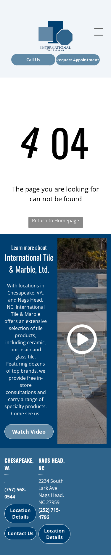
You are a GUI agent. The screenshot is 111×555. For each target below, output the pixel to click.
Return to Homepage (55, 220)
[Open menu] (98, 32)
